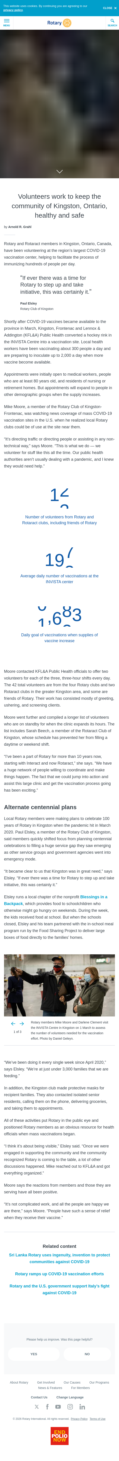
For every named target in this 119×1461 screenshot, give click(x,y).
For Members (80, 1388)
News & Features (50, 1388)
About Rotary (19, 1382)
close (107, 8)
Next (21, 1024)
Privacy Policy (79, 1418)
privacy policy (13, 10)
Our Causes (72, 1382)
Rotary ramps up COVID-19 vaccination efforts (59, 1274)
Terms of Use (98, 1418)
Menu (6, 23)
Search (112, 23)
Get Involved (46, 1382)
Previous (13, 1024)
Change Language (70, 1397)
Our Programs (99, 1382)
